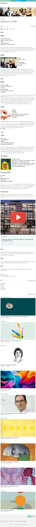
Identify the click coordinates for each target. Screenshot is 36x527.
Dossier (24, 521)
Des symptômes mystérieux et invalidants (9, 461)
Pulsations (4, 3)
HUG (24, 185)
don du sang (3, 288)
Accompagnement (6, 297)
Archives (10, 524)
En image (20, 521)
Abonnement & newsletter (18, 524)
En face (6, 521)
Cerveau (3, 442)
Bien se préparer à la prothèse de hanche (9, 486)
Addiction (3, 345)
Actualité (3, 321)
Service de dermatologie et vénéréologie (11, 123)
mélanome (3, 289)
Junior (16, 521)
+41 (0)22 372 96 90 (10, 128)
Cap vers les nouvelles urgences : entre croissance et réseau (14, 413)
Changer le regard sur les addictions (8, 364)
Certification (4, 418)
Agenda (3, 19)
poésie (2, 285)
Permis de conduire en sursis (7, 510)
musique (2, 286)
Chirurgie (3, 466)
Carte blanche (4, 394)
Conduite (3, 491)
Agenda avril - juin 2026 (6, 389)
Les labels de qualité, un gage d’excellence (10, 437)
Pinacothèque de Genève (7, 184)
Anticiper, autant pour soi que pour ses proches (11, 340)
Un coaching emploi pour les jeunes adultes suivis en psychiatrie (14, 316)
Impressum (26, 524)
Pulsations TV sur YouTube (7, 243)
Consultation (11, 521)
